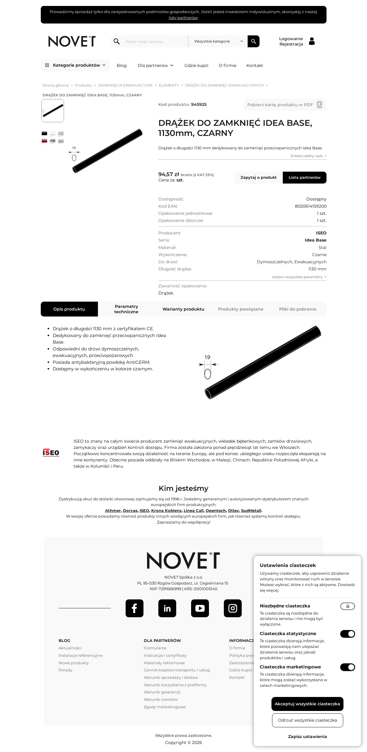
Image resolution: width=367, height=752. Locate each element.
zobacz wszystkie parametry (297, 277)
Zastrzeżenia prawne (249, 662)
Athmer (113, 510)
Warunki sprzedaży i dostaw (171, 677)
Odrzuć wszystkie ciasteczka (307, 720)
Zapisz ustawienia (307, 736)
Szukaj (254, 41)
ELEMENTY (169, 85)
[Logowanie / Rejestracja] (297, 41)
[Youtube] (200, 608)
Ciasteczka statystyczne (288, 633)
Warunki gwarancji (162, 692)
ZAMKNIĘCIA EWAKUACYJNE (125, 85)
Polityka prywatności (249, 655)
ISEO (144, 510)
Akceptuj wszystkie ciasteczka (307, 703)
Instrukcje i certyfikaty (165, 655)
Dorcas (130, 510)
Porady (65, 670)
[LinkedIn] (167, 608)
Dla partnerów (156, 65)
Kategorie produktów (79, 65)
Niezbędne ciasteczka (285, 606)
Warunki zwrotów (161, 699)
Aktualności (70, 648)
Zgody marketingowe (165, 706)
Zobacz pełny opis (307, 155)
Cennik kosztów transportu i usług (177, 670)
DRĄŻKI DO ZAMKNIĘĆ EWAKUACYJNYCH (224, 85)
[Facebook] (134, 608)
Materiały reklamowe (164, 662)
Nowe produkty (74, 662)
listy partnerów (183, 17)
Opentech (216, 510)
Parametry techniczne (126, 309)
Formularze (155, 648)
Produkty (83, 85)
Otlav (233, 510)
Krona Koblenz (166, 510)
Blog (122, 65)
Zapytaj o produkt (258, 177)
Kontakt (254, 65)
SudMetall (251, 510)
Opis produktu (69, 309)
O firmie (227, 65)
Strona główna (56, 85)
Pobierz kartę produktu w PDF (280, 104)
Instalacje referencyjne (81, 655)
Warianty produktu (183, 309)
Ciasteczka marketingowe (290, 667)
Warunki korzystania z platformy (175, 684)
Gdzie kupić (197, 65)
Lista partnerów (305, 177)
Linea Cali (194, 510)
